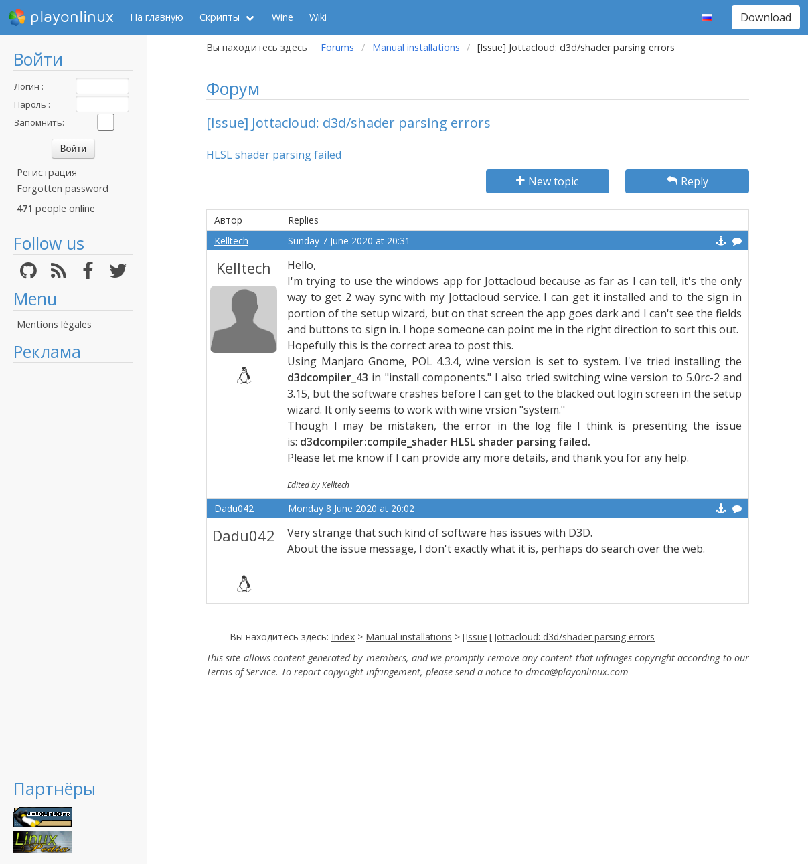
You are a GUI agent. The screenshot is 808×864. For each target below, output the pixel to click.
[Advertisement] (73, 570)
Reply (687, 181)
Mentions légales (54, 324)
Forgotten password (62, 188)
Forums (337, 47)
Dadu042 (234, 508)
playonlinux (61, 17)
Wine (282, 17)
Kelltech (231, 240)
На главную (156, 17)
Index (343, 636)
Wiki (318, 17)
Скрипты (219, 17)
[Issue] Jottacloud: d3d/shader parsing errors (559, 636)
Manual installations (416, 47)
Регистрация (47, 172)
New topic (547, 181)
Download (765, 17)
